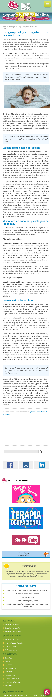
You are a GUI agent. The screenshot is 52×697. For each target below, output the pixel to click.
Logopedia (8, 665)
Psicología (12, 27)
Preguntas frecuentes (12, 668)
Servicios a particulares (13, 631)
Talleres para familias (12, 679)
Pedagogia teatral (11, 650)
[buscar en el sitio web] (40, 451)
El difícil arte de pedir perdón (27, 601)
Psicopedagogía (10, 675)
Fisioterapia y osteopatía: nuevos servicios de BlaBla (27, 590)
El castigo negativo (27, 597)
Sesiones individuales (12, 639)
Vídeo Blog (8, 686)
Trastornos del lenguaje (13, 682)
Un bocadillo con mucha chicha (27, 594)
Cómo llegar (23, 554)
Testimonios (29, 566)
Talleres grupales (11, 646)
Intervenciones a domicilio (14, 643)
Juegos (7, 661)
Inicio (4, 27)
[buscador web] (21, 451)
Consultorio (9, 658)
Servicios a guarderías (12, 628)
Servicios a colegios (12, 624)
